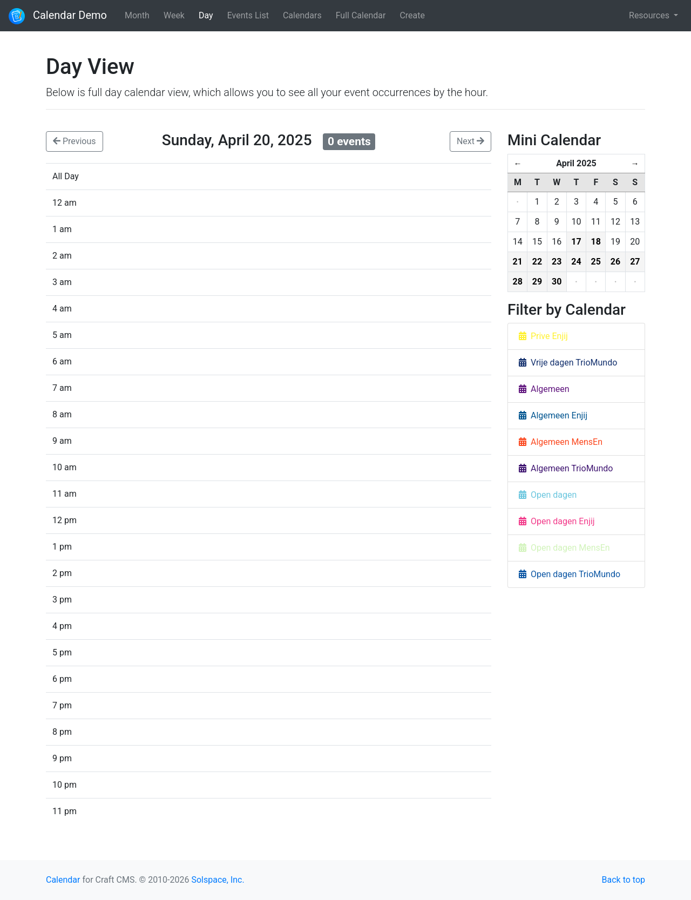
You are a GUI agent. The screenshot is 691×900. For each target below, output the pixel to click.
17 (576, 241)
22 (537, 261)
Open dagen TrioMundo (569, 574)
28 (517, 281)
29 (537, 281)
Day (206, 15)
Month (137, 15)
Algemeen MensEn (560, 442)
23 (556, 261)
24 (576, 261)
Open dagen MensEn (564, 548)
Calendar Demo (58, 16)
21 (517, 261)
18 (596, 241)
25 (596, 261)
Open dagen (548, 495)
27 (635, 261)
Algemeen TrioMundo (566, 468)
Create (412, 15)
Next (470, 141)
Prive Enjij (543, 336)
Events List (248, 15)
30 (556, 281)
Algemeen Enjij (553, 415)
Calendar (63, 880)
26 (615, 261)
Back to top (623, 880)
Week (174, 15)
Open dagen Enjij (557, 521)
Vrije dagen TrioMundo (568, 362)
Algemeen (544, 389)
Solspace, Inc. (217, 880)
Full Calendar (361, 15)
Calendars (302, 15)
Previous (74, 141)
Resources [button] (650, 15)
